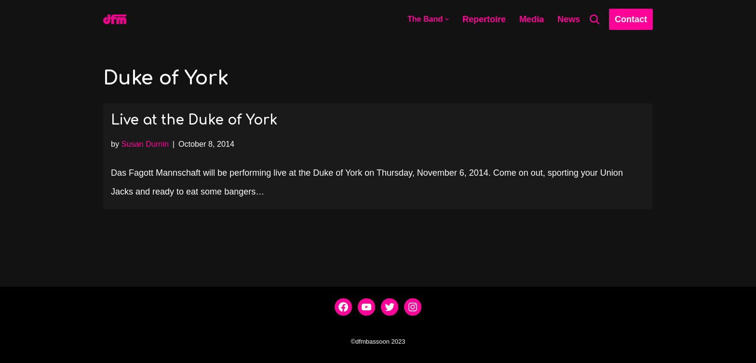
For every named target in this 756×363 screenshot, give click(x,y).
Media (531, 19)
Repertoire (484, 19)
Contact (631, 19)
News (568, 19)
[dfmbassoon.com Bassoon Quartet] (114, 19)
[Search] (594, 19)
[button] (447, 19)
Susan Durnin (145, 144)
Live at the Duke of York (194, 120)
